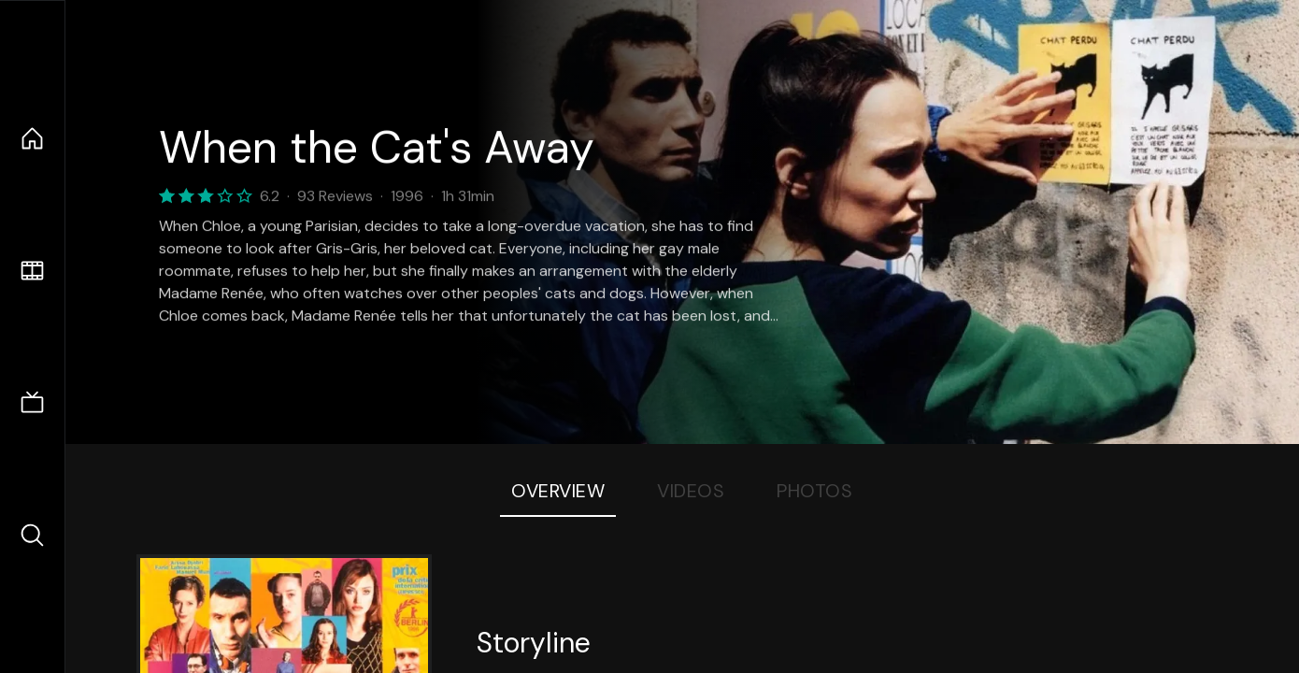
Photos (814, 491)
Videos (690, 491)
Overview (558, 491)
